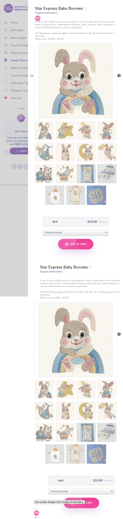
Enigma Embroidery (46, 12)
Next (119, 76)
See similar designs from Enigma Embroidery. (59, 502)
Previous (32, 76)
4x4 (54, 221)
